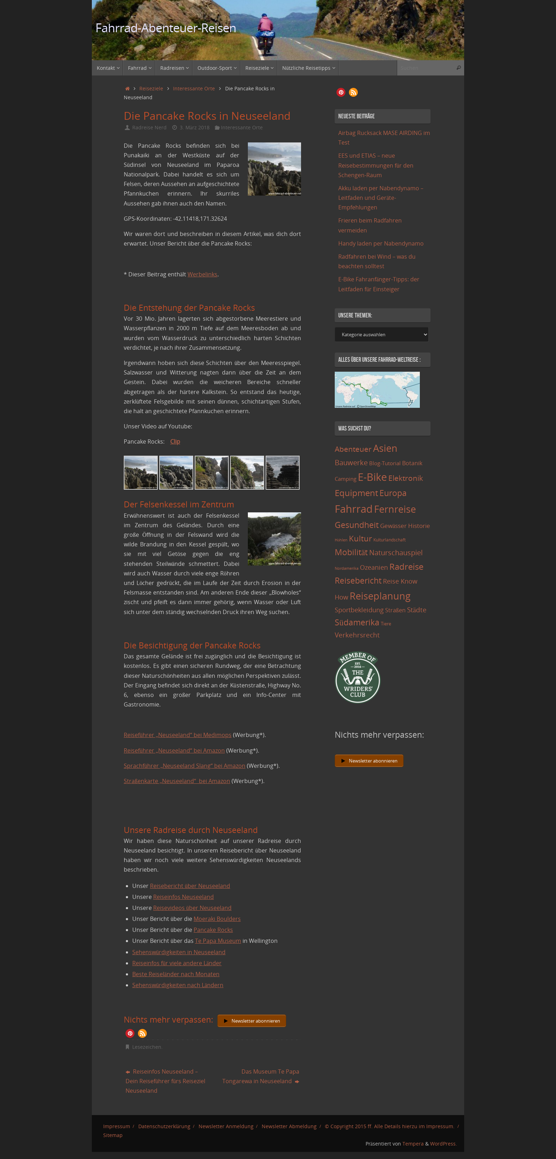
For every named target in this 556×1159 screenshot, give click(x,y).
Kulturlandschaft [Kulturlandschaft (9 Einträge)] (389, 540)
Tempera (413, 1143)
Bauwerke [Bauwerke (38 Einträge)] (351, 462)
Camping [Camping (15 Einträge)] (345, 478)
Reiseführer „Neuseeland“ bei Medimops (178, 735)
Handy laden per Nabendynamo (381, 243)
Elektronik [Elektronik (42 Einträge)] (405, 478)
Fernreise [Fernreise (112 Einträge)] (395, 509)
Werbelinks (202, 274)
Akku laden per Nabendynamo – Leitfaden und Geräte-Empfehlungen (380, 197)
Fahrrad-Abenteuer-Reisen (165, 27)
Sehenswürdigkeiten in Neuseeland (179, 952)
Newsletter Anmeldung (226, 1126)
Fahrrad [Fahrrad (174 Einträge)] (354, 509)
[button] (130, 1033)
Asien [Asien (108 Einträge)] (385, 448)
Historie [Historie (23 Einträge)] (419, 525)
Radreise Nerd (149, 127)
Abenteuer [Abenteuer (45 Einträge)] (353, 449)
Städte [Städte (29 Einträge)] (417, 609)
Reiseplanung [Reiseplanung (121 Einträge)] (380, 595)
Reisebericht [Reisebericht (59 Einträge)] (358, 580)
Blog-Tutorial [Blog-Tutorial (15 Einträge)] (385, 463)
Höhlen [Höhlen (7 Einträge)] (341, 540)
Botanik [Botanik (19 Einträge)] (412, 463)
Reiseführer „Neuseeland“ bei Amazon (174, 750)
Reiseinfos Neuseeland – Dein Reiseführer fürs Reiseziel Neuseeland (165, 1081)
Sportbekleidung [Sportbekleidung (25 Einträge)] (359, 610)
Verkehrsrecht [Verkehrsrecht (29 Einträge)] (357, 634)
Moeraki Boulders (217, 919)
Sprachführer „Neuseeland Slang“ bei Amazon (184, 766)
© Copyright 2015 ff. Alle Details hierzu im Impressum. (390, 1126)
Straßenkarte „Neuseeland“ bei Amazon (177, 781)
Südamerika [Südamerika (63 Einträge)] (357, 622)
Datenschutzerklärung (164, 1126)
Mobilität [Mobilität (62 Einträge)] (351, 552)
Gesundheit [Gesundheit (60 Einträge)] (357, 524)
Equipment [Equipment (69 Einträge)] (356, 493)
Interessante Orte (194, 88)
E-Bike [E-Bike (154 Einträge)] (372, 477)
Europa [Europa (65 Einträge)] (393, 493)
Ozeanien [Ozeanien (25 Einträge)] (374, 567)
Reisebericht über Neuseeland (190, 886)
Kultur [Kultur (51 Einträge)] (360, 538)
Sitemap (113, 1135)
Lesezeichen (146, 1046)
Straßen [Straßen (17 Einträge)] (395, 610)
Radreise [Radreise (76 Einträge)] (406, 566)
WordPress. (443, 1143)
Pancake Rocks (213, 930)
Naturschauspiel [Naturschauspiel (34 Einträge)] (396, 552)
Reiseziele (151, 88)
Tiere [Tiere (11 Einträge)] (386, 623)
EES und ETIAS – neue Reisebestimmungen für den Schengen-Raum (375, 165)
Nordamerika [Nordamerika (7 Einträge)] (346, 568)
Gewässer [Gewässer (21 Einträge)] (393, 526)
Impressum (116, 1126)
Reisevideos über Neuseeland (192, 908)
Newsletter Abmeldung (289, 1126)
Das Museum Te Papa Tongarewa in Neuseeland (260, 1076)
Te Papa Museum (218, 941)
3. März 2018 (195, 127)
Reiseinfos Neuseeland (183, 897)
